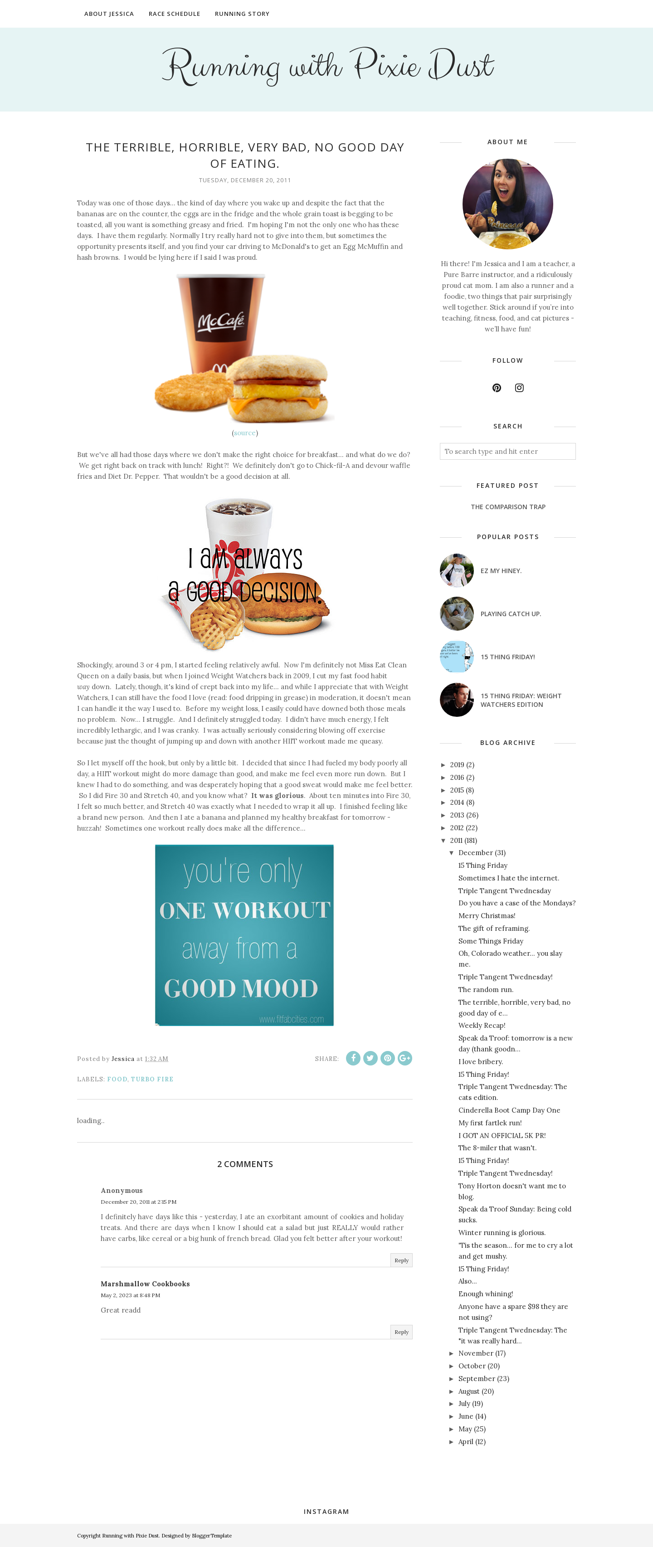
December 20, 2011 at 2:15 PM (138, 1201)
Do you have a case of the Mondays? (517, 903)
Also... (467, 1281)
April (465, 1441)
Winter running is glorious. (502, 1232)
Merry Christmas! (487, 915)
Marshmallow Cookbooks (145, 1283)
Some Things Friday (490, 941)
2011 (456, 840)
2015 (457, 790)
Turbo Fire (152, 1079)
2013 (457, 815)
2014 (457, 802)
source (245, 432)
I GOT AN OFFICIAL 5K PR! (502, 1135)
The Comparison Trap (508, 506)
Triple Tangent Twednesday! (505, 977)
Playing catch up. (511, 613)
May (465, 1429)
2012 (457, 827)
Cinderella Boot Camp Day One (509, 1110)
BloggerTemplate (212, 1535)
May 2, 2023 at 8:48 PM (130, 1295)
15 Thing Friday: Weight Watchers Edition (521, 700)
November (475, 1353)
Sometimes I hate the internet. (509, 878)
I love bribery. (480, 1061)
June (465, 1416)
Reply (402, 1260)
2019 (457, 764)
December (475, 852)
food (117, 1079)
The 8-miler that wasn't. (497, 1147)
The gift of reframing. (494, 928)
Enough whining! (485, 1293)
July (464, 1403)
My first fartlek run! (490, 1123)
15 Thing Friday (482, 865)
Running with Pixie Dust (327, 66)
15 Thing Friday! (508, 656)
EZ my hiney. (501, 570)
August (469, 1391)
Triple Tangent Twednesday (504, 890)
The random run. (486, 989)
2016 (457, 777)
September (476, 1378)
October (472, 1366)
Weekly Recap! (482, 1025)
